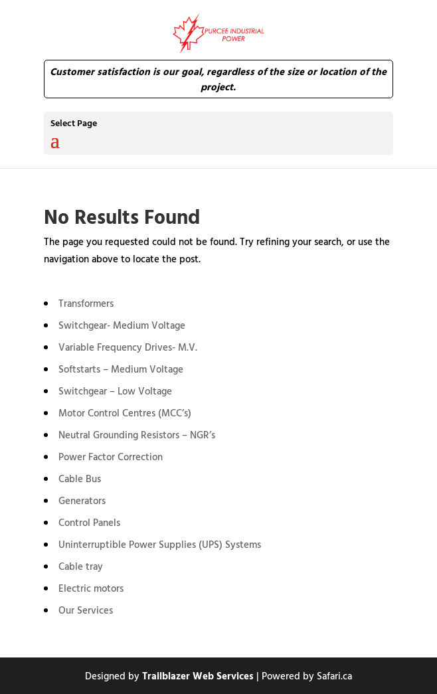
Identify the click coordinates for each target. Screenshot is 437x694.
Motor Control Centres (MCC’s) (124, 412)
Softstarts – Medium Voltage (120, 369)
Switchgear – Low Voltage (115, 390)
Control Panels (89, 522)
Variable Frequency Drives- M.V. (127, 347)
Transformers (86, 303)
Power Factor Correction (110, 456)
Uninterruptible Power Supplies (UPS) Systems (159, 544)
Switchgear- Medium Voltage (121, 325)
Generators (82, 500)
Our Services (85, 610)
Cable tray (80, 566)
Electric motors (91, 588)
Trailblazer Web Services (198, 675)
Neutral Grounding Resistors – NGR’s (136, 434)
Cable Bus (79, 478)
